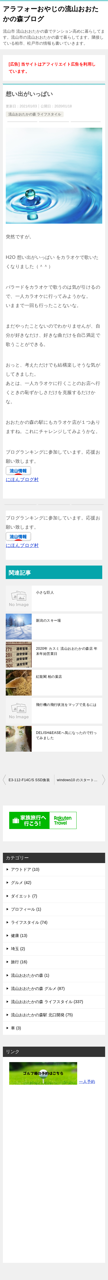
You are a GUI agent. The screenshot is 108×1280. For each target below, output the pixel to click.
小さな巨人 (45, 592)
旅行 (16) (19, 962)
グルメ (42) (21, 882)
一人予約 (87, 1081)
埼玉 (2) (18, 948)
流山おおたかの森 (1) (30, 975)
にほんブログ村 (22, 479)
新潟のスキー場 (48, 621)
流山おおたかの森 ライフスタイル (34, 114)
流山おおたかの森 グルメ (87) (38, 988)
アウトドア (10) (25, 869)
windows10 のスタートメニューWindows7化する (81, 780)
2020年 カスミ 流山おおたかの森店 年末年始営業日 (66, 651)
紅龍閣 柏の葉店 (49, 677)
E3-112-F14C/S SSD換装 (29, 780)
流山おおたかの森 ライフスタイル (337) (47, 1001)
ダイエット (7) (24, 896)
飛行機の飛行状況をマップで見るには (66, 705)
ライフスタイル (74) (29, 922)
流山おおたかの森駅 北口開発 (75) (42, 1015)
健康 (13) (19, 935)
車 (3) (16, 1028)
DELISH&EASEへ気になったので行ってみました (66, 735)
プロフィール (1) (26, 909)
